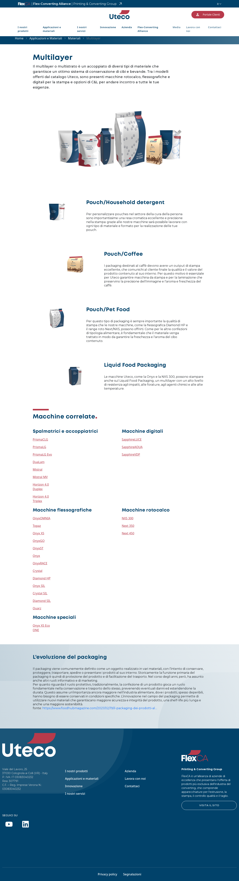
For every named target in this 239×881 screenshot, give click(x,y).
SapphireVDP (131, 454)
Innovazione (108, 27)
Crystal (37, 571)
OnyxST (38, 548)
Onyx (36, 556)
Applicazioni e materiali (52, 29)
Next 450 (128, 533)
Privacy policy (107, 874)
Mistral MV (40, 477)
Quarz (37, 608)
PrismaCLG (40, 439)
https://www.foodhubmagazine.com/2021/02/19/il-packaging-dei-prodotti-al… (99, 708)
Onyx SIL (39, 586)
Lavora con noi (193, 29)
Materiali (74, 38)
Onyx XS (38, 533)
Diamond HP (42, 578)
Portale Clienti (208, 15)
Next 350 (128, 526)
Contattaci (214, 27)
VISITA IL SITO (209, 805)
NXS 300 (127, 518)
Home (19, 38)
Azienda (127, 27)
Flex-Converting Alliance (74, 4)
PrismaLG (39, 447)
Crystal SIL (40, 593)
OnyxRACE (40, 563)
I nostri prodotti (23, 29)
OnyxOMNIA (41, 518)
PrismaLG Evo (42, 454)
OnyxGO (39, 541)
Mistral (37, 469)
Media (177, 27)
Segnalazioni (132, 874)
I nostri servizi (82, 29)
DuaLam (39, 462)
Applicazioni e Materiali (45, 38)
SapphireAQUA (132, 447)
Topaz (37, 526)
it (218, 4)
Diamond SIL (42, 601)
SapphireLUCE (132, 439)
